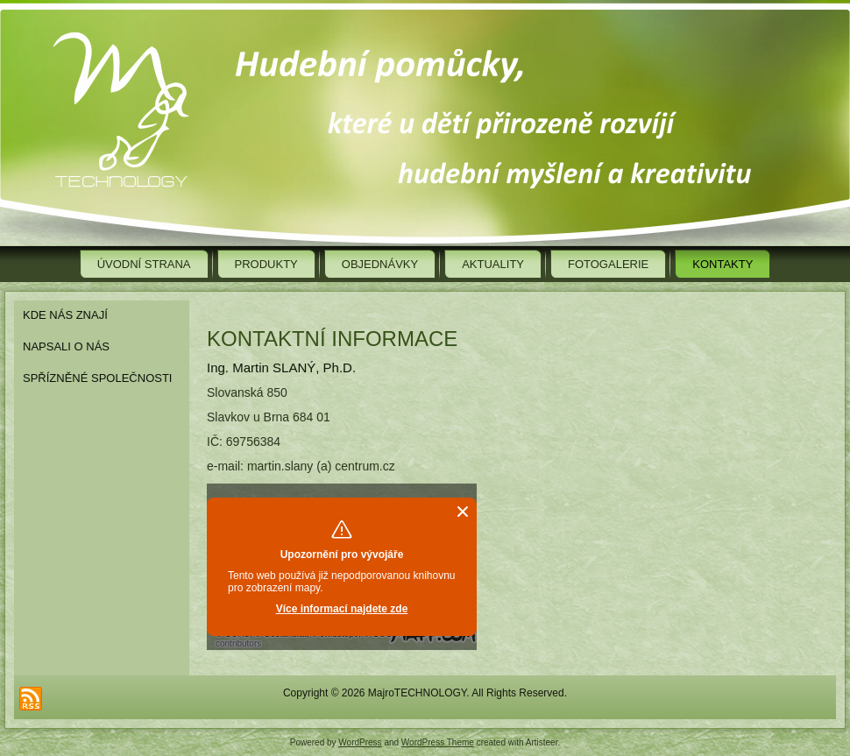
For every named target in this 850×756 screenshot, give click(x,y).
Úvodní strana (144, 264)
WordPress (359, 742)
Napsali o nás (66, 346)
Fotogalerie (608, 264)
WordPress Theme (437, 742)
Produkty (266, 264)
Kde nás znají (65, 314)
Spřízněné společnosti (97, 378)
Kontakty (722, 264)
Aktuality (493, 264)
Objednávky (380, 264)
